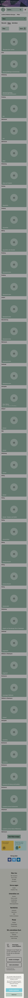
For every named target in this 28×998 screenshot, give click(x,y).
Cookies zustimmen (14, 990)
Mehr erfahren (14, 985)
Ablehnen (14, 994)
